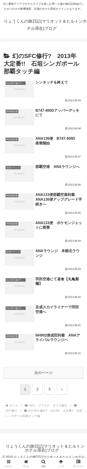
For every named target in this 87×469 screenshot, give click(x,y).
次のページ (43, 373)
